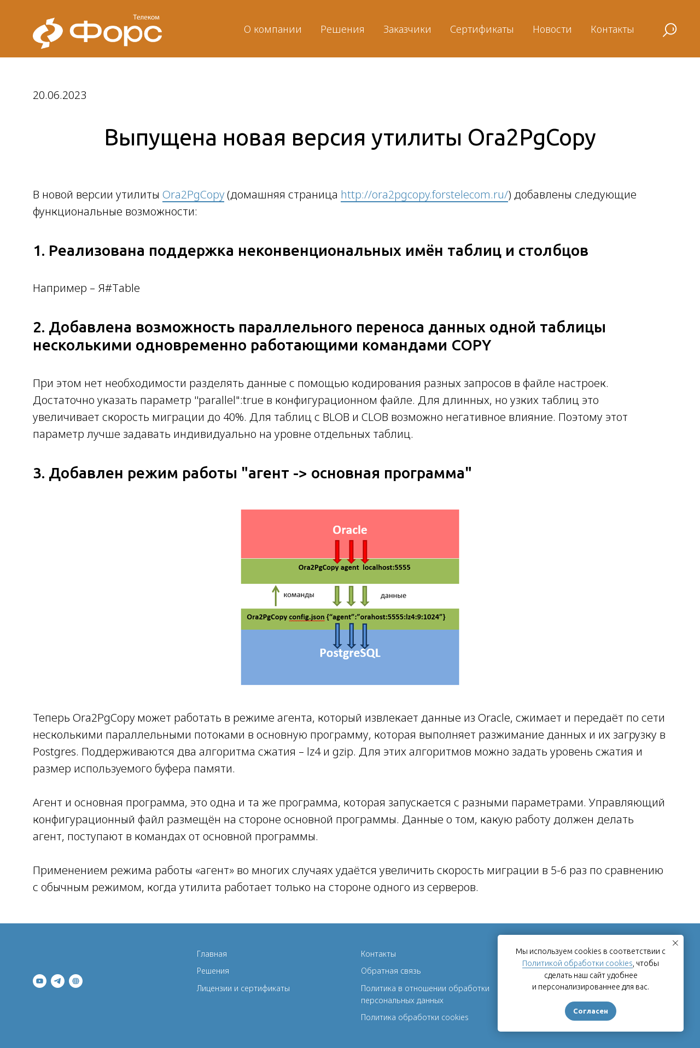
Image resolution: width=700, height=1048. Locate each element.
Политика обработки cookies (415, 1017)
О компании (273, 29)
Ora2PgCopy (193, 194)
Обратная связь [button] (391, 970)
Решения (342, 29)
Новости (552, 29)
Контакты (612, 29)
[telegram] (58, 981)
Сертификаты (482, 29)
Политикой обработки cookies (577, 963)
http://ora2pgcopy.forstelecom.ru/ (424, 194)
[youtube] (39, 981)
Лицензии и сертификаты (243, 988)
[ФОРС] (76, 981)
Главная (212, 954)
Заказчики (407, 29)
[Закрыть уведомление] (675, 943)
